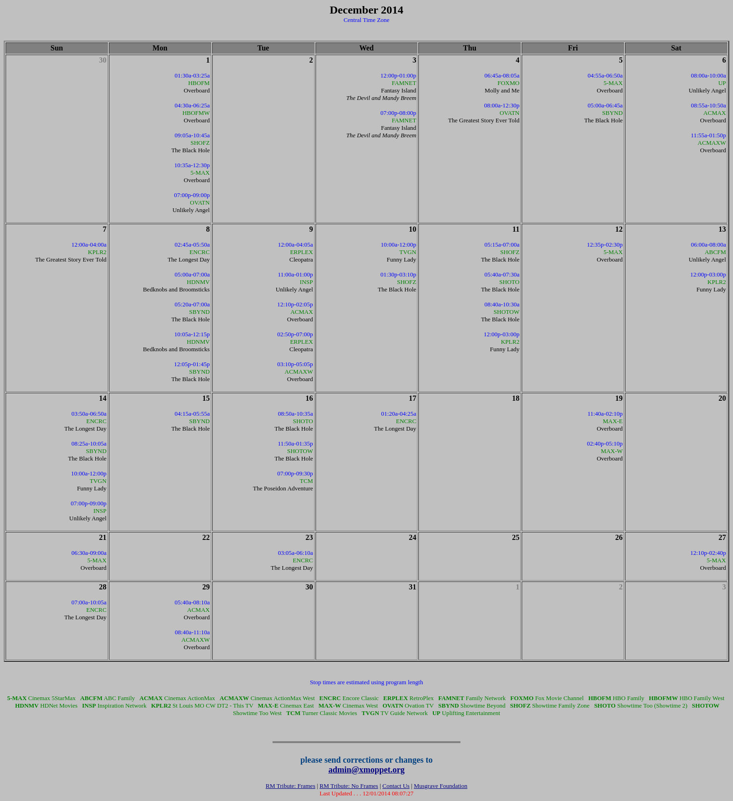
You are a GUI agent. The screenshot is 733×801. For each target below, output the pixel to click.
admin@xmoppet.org (366, 769)
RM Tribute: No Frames (349, 785)
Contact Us (396, 785)
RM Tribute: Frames (290, 785)
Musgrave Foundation (440, 785)
